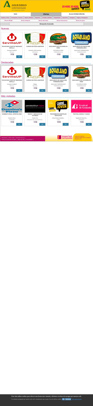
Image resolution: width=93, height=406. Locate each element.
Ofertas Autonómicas (62, 20)
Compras (72, 17)
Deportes (37, 17)
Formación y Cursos (17, 17)
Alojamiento (57, 17)
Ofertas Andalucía (25, 20)
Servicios (65, 17)
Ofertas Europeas (80, 20)
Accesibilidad (29, 139)
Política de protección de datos (8, 139)
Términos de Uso (20, 137)
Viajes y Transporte (82, 17)
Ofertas (46, 14)
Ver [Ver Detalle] (19, 56)
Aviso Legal (11, 137)
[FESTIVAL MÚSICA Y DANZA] (81, 115)
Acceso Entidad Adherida (77, 14)
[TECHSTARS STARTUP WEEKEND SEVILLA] (12, 47)
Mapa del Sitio (21, 139)
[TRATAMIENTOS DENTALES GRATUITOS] (58, 115)
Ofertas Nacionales (43, 20)
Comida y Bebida (47, 17)
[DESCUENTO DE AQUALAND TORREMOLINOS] (81, 47)
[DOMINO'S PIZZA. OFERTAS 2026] (12, 115)
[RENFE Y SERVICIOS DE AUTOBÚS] (35, 115)
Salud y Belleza (29, 17)
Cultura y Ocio (5, 17)
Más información (77, 399)
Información (4, 137)
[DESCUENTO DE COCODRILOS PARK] (58, 47)
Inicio (15, 14)
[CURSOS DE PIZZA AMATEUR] (35, 47)
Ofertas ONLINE (8, 20)
